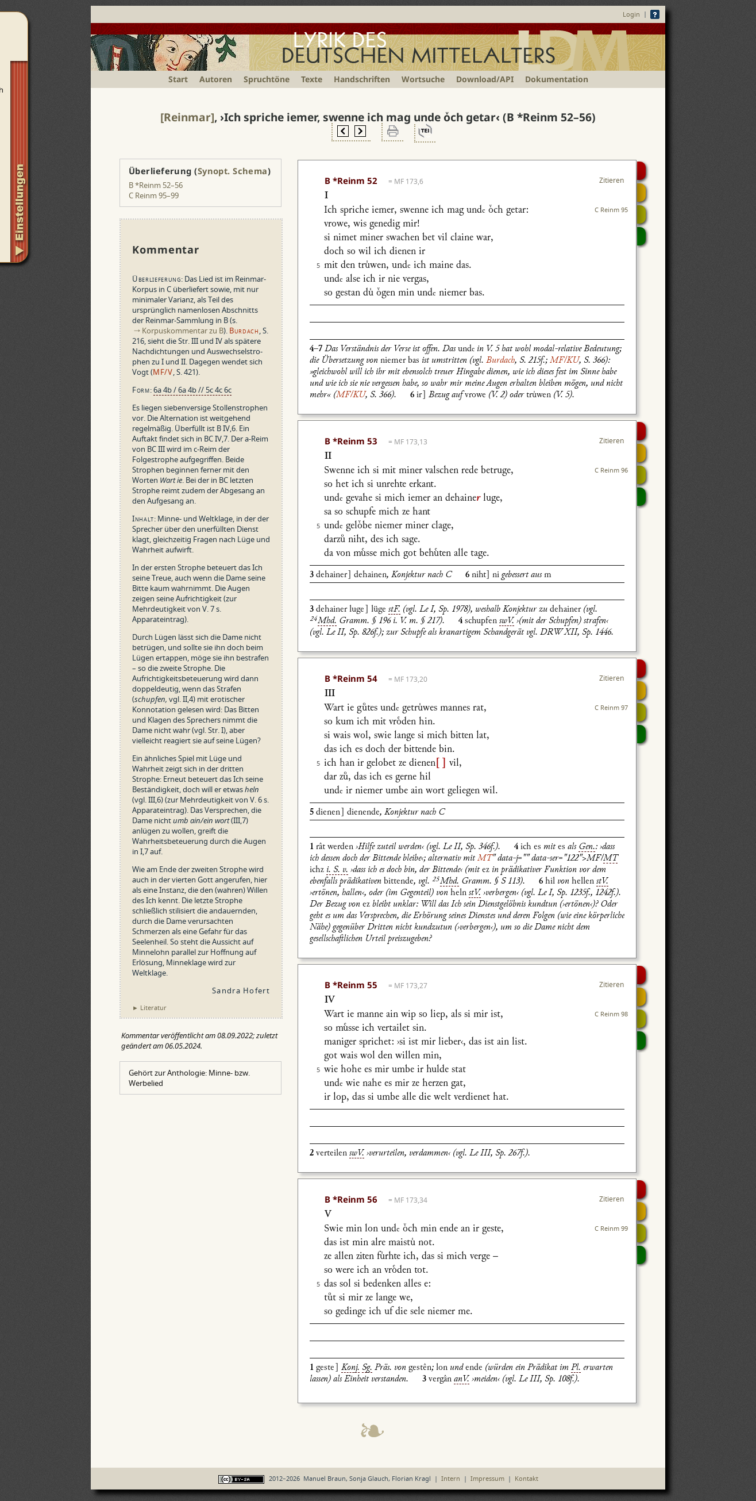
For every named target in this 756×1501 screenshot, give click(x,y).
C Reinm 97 (611, 707)
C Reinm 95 (611, 209)
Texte (311, 79)
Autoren (215, 79)
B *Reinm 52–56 (156, 185)
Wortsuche (423, 79)
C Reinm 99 (611, 1228)
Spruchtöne (267, 79)
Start (178, 79)
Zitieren (611, 180)
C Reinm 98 (611, 1013)
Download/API (485, 79)
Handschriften (362, 79)
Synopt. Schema (233, 170)
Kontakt (526, 1478)
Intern (450, 1478)
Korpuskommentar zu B (182, 330)
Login (631, 14)
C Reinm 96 (611, 470)
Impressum (487, 1478)
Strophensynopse (641, 192)
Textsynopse (641, 214)
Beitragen (641, 236)
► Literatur (149, 1007)
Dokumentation (556, 79)
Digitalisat (641, 171)
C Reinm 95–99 (154, 195)
